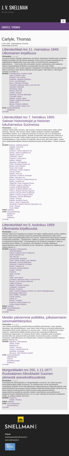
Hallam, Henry (14, 149)
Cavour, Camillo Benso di (18, 349)
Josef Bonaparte (15, 251)
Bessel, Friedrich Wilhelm (18, 104)
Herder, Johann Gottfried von (20, 153)
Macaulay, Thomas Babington (20, 94)
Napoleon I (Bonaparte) (18, 162)
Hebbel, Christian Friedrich (19, 285)
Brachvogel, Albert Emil (18, 293)
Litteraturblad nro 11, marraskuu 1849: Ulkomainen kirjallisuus (30, 51)
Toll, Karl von (14, 257)
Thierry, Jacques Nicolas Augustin (21, 191)
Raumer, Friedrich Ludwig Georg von (23, 179)
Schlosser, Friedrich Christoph (20, 175)
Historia (10, 215)
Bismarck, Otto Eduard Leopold (21, 353)
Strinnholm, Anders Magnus (19, 170)
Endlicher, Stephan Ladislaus (20, 79)
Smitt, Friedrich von (16, 255)
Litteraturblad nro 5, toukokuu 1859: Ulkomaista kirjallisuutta (28, 226)
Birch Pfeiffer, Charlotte (18, 295)
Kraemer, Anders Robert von (19, 302)
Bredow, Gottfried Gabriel (18, 145)
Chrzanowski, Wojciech (18, 258)
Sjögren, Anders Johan (17, 98)
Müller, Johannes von (17, 177)
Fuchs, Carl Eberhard (17, 81)
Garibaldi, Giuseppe (16, 351)
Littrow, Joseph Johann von (19, 106)
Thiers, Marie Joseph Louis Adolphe (22, 260)
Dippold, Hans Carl (16, 155)
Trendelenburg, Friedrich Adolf (20, 74)
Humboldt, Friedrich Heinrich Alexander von (25, 204)
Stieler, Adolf (14, 102)
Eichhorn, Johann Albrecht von (20, 151)
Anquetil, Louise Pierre (17, 158)
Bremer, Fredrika (15, 300)
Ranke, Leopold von (16, 181)
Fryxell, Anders (14, 172)
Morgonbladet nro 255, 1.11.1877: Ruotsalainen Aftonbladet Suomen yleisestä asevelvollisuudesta (27, 373)
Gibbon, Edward (15, 160)
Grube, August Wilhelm (17, 304)
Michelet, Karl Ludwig (17, 77)
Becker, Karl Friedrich (17, 166)
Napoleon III (13, 345)
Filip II (11, 276)
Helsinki (11, 210)
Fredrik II (12, 272)
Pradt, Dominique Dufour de (19, 164)
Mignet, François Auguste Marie (21, 195)
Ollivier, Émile (14, 343)
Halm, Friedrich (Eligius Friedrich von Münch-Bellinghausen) (31, 291)
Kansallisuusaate (13, 361)
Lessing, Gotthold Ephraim (19, 187)
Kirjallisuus (11, 110)
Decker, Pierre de (15, 91)
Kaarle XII (13, 298)
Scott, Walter (14, 208)
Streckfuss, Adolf (15, 89)
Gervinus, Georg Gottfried (19, 268)
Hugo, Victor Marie (16, 278)
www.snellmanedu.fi (12, 440)
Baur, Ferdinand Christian (18, 83)
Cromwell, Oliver (15, 96)
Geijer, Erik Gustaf (16, 168)
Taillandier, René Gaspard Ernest (21, 183)
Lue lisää (5, 111)
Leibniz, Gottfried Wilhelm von (20, 189)
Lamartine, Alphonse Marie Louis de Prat (24, 85)
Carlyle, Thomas (15, 93)
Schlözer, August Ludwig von (20, 185)
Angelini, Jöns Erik (16, 147)
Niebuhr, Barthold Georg (18, 200)
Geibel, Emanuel (15, 283)
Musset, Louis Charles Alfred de (21, 281)
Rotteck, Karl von (15, 174)
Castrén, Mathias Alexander (19, 100)
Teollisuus (10, 217)
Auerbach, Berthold (16, 87)
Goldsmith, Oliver (15, 156)
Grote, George (14, 206)
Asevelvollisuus (13, 405)
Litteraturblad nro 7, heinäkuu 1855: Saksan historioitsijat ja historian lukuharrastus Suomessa (28, 120)
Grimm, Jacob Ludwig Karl (19, 202)
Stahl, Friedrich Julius (17, 75)
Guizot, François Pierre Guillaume (21, 193)
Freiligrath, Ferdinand (17, 287)
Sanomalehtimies (13, 108)
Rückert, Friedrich (16, 289)
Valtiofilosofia (12, 357)
